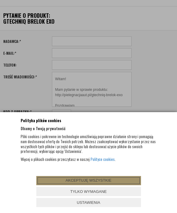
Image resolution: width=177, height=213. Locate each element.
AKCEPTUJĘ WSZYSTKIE (88, 180)
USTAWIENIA (88, 202)
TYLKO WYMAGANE (88, 191)
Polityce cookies (103, 159)
